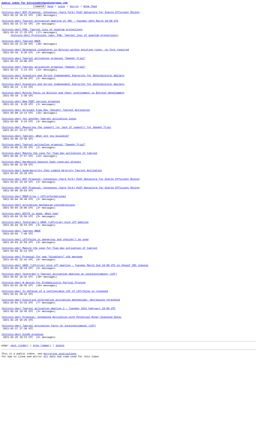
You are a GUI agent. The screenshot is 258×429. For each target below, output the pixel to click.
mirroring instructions (59, 421)
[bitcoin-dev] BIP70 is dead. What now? (30, 255)
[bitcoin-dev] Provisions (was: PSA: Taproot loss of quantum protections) (65, 41)
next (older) (20, 412)
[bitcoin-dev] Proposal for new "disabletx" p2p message (42, 307)
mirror (80, 7)
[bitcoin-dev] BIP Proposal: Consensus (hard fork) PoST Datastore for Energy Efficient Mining (70, 14)
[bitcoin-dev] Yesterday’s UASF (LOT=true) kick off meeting (45, 265)
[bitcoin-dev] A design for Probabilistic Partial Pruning (43, 338)
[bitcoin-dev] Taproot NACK (21, 48)
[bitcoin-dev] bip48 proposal (22, 400)
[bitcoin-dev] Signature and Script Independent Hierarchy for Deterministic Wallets (63, 89)
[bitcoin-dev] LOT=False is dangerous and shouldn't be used (45, 286)
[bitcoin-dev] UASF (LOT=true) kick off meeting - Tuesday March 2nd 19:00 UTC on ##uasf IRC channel (75, 317)
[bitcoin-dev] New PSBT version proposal (31, 120)
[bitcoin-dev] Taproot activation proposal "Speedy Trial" (43, 69)
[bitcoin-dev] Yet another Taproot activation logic (39, 141)
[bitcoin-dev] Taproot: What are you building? (35, 162)
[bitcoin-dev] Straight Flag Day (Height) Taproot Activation (46, 131)
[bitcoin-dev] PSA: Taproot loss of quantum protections (42, 34)
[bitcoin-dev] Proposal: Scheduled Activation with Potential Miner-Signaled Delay (61, 379)
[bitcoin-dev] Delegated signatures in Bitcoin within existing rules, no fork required (65, 58)
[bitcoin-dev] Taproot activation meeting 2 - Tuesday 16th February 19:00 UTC (58, 369)
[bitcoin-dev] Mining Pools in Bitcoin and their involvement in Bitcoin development (63, 110)
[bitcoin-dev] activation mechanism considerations (38, 245)
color (67, 7)
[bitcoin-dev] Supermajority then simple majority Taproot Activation (52, 203)
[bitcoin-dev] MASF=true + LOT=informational (34, 234)
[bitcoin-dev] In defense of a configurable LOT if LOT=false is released (55, 348)
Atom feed (96, 7)
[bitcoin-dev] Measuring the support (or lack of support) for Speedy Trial (56, 152)
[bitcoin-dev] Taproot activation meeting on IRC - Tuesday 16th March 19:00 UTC (60, 24)
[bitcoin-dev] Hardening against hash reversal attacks (41, 193)
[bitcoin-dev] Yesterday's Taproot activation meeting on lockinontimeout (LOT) (59, 328)
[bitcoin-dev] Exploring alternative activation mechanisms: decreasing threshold (61, 359)
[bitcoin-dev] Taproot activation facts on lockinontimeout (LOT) (49, 390)
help (56, 7)
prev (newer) (42, 412)
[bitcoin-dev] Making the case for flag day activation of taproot (49, 183)
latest (60, 412)
